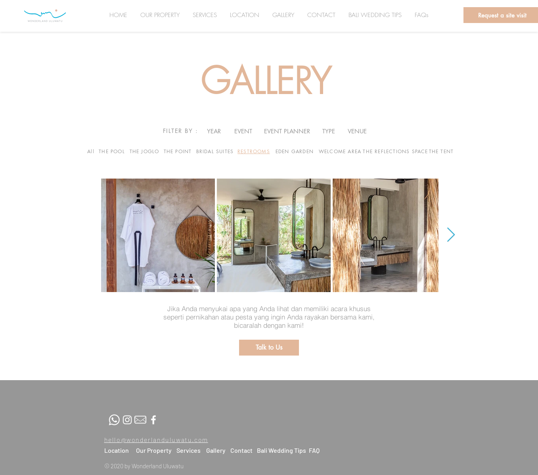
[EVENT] (243, 131)
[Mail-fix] (140, 420)
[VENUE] (357, 131)
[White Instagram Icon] (127, 420)
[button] (269, 348)
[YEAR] (214, 131)
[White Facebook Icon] (153, 420)
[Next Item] (451, 235)
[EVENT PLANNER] (287, 131)
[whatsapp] (114, 420)
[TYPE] (328, 131)
